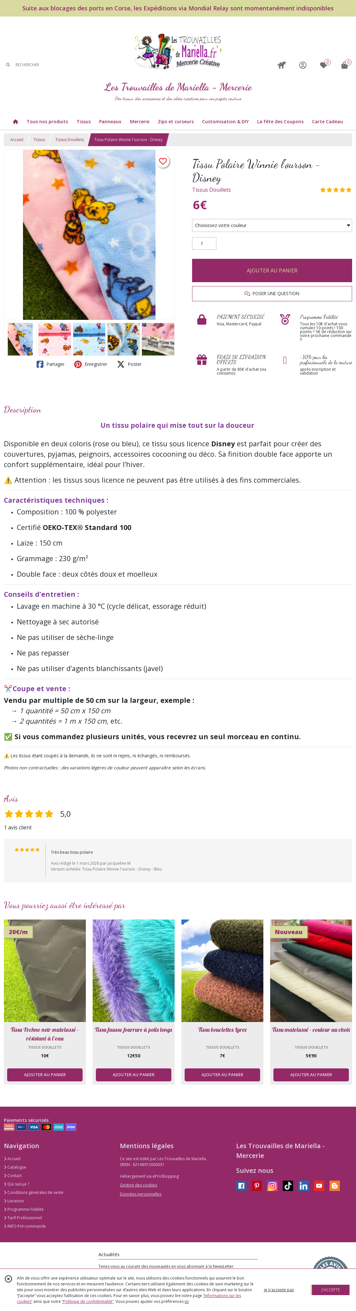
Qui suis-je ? (16, 1184)
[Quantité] (204, 243)
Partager (50, 364)
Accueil (16, 139)
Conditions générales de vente (33, 1192)
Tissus (39, 139)
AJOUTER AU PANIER (272, 270)
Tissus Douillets (69, 139)
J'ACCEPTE (331, 1290)
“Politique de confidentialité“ (88, 1301)
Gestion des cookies (138, 1185)
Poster (129, 364)
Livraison (14, 1201)
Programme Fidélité (24, 1209)
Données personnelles (140, 1194)
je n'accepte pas (279, 1290)
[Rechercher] (8, 65)
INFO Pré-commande (25, 1226)
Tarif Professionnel (23, 1218)
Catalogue (15, 1167)
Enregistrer (90, 364)
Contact (13, 1175)
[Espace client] (303, 65)
